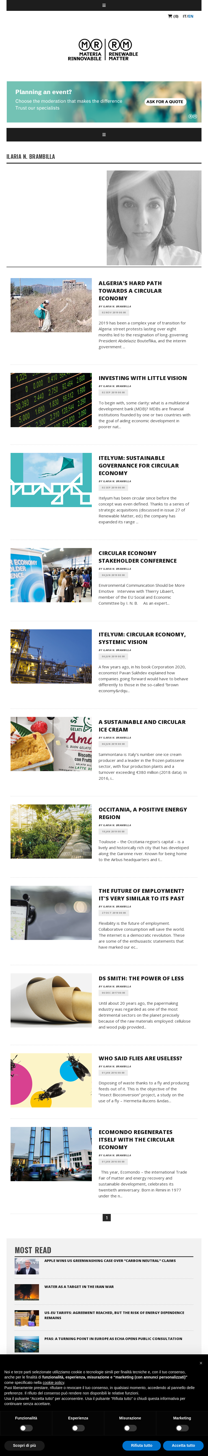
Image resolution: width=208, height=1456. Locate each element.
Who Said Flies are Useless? (140, 1058)
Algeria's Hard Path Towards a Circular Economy (130, 290)
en (190, 16)
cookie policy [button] (53, 1382)
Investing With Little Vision (143, 378)
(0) (173, 16)
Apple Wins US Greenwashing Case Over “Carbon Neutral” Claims (110, 1260)
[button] (201, 1363)
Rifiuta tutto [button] (141, 1445)
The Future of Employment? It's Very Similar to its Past (141, 894)
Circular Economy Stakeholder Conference (138, 556)
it (185, 16)
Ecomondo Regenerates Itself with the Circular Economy (136, 1139)
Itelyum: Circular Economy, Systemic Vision (142, 638)
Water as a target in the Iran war (79, 1286)
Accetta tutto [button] (183, 1445)
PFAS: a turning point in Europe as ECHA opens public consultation (113, 1338)
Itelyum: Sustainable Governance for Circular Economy (139, 465)
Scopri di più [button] (24, 1445)
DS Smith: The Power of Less (141, 978)
